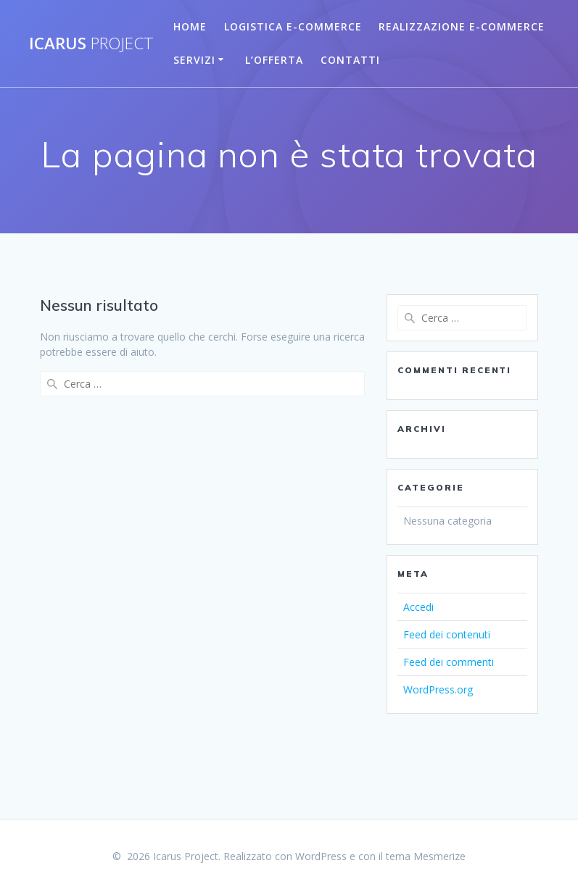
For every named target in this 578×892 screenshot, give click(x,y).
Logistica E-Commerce (293, 26)
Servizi (194, 60)
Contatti (350, 60)
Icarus (91, 43)
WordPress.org (438, 689)
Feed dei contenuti (446, 634)
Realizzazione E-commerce (462, 26)
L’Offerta (274, 60)
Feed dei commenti (448, 662)
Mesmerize (439, 856)
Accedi (418, 607)
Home (190, 26)
